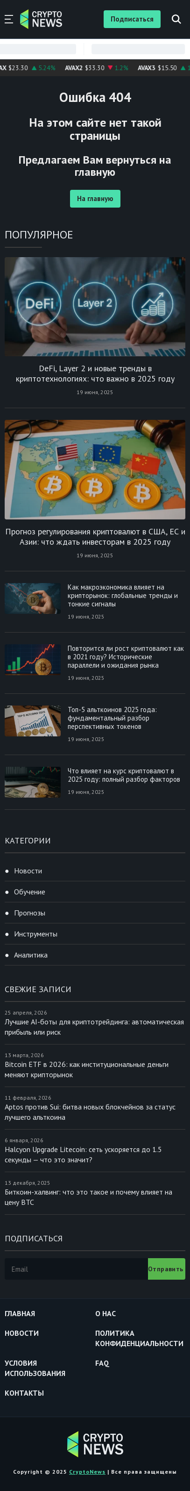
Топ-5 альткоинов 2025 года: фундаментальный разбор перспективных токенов (112, 718)
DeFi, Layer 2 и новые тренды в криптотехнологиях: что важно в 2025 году (95, 373)
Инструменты (35, 933)
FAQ (102, 1363)
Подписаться (132, 18)
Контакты (24, 1392)
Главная (20, 1313)
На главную (95, 198)
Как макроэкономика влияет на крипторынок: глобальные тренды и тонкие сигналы (123, 595)
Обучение (29, 891)
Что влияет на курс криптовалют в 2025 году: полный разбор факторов (124, 775)
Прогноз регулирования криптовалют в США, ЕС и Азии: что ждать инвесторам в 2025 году (95, 536)
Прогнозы (29, 912)
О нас (105, 1313)
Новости (28, 870)
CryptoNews (87, 1471)
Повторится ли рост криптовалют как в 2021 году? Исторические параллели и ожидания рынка (126, 657)
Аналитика (31, 954)
